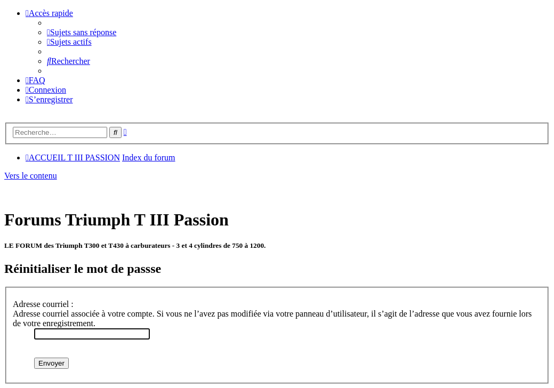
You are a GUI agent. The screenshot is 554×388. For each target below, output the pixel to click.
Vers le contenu (30, 175)
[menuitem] (81, 32)
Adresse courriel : (43, 304)
